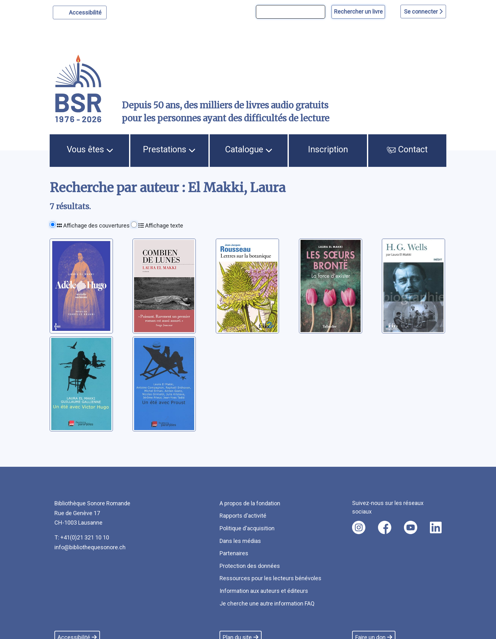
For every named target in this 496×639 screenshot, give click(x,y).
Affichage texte (160, 225)
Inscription (328, 149)
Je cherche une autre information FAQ (267, 603)
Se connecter (423, 11)
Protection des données (250, 566)
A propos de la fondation (250, 503)
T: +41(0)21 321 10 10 (81, 537)
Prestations (169, 149)
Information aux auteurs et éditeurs (264, 590)
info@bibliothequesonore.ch (90, 547)
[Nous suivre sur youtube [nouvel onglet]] (410, 527)
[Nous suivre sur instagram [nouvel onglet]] (358, 527)
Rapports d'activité (243, 515)
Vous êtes (90, 149)
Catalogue (248, 149)
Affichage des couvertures (93, 225)
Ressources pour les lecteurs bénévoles (270, 578)
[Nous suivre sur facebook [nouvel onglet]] (384, 527)
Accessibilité (86, 11)
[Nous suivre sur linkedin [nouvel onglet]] (436, 527)
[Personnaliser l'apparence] (80, 12)
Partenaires (234, 553)
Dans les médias (240, 541)
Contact (407, 149)
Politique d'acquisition (247, 528)
